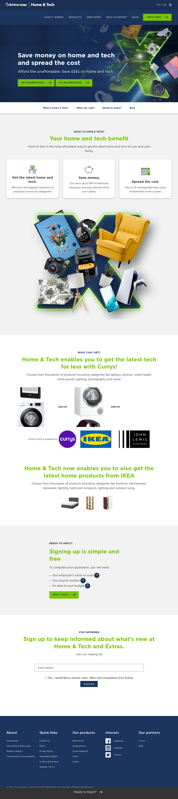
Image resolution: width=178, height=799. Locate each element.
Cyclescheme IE (80, 751)
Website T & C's (47, 767)
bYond (75, 761)
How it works (54, 17)
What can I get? (85, 108)
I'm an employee (33, 83)
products (75, 17)
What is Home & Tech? (55, 108)
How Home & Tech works (18, 746)
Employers (94, 17)
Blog (135, 17)
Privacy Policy (46, 751)
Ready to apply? (112, 108)
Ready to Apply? (14, 751)
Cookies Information (49, 761)
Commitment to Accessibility (20, 756)
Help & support (116, 17)
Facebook (118, 741)
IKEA (141, 746)
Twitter (117, 755)
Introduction (12, 740)
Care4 (75, 756)
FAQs (42, 746)
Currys (142, 740)
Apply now (61, 595)
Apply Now (154, 17)
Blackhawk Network (83, 787)
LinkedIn (118, 748)
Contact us (44, 740)
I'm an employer (72, 83)
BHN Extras (78, 740)
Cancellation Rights (48, 756)
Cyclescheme (79, 746)
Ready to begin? (89, 793)
